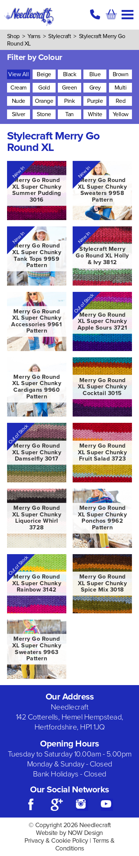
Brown (121, 74)
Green (69, 87)
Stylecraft (59, 36)
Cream (18, 87)
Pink (69, 101)
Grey (95, 87)
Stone (44, 114)
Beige (44, 74)
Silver (18, 114)
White (95, 114)
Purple (95, 101)
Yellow (121, 114)
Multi (121, 87)
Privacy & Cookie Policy (56, 841)
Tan (69, 114)
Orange (44, 101)
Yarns (33, 36)
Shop (13, 36)
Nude (18, 101)
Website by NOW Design (69, 833)
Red (121, 101)
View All (18, 74)
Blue (94, 74)
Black (69, 74)
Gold (44, 87)
